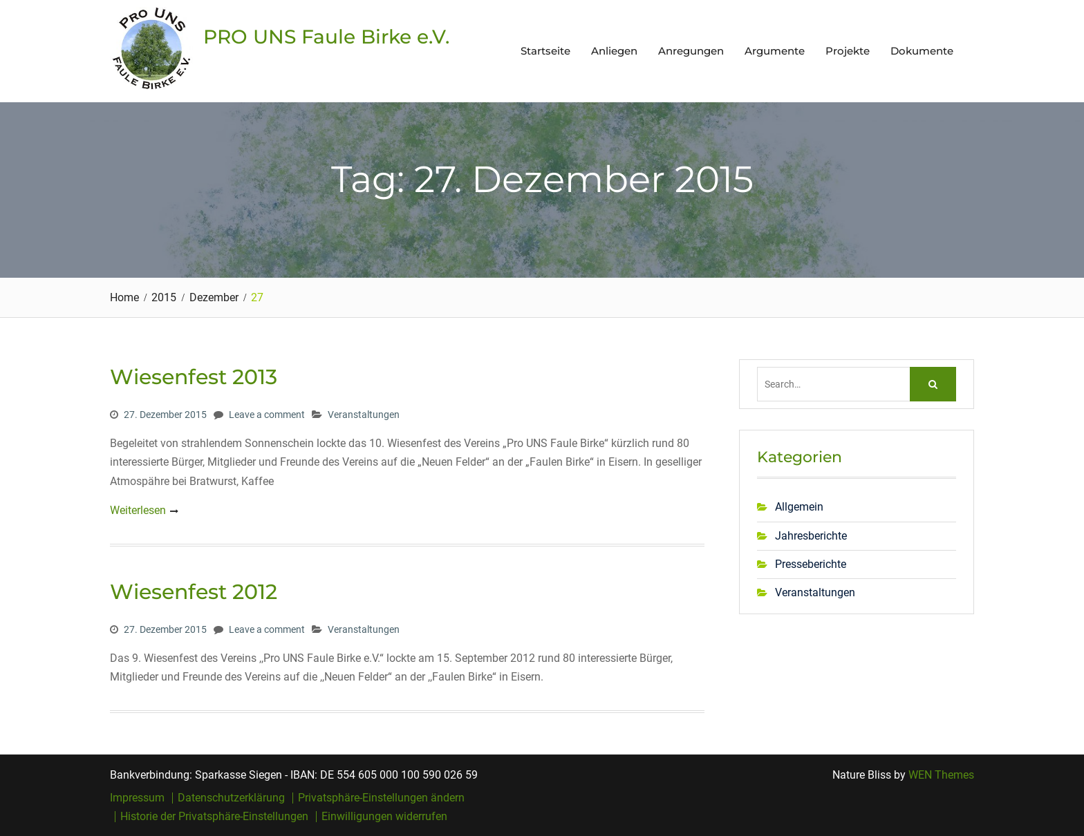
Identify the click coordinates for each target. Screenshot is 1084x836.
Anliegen (614, 50)
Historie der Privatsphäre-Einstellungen (214, 816)
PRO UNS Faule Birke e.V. (326, 36)
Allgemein (799, 506)
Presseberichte (810, 564)
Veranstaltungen (364, 414)
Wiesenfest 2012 (193, 592)
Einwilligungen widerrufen (384, 816)
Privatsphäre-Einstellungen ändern (381, 798)
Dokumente (921, 50)
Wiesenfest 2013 (193, 377)
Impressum (137, 798)
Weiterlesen (138, 510)
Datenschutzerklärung (231, 798)
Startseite (545, 50)
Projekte (847, 50)
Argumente (775, 50)
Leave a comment (267, 414)
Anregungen (691, 50)
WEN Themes (941, 774)
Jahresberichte (811, 535)
